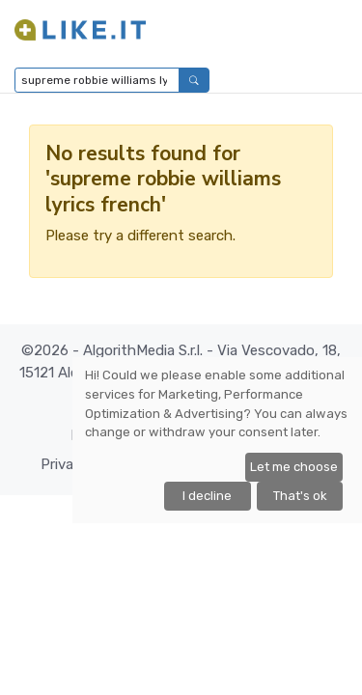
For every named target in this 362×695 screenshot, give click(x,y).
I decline (207, 495)
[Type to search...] (97, 80)
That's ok (300, 495)
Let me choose (294, 466)
